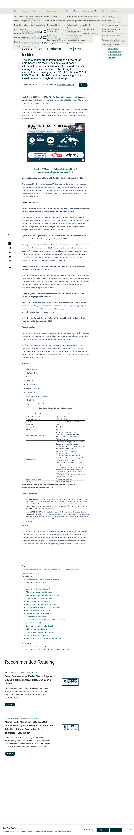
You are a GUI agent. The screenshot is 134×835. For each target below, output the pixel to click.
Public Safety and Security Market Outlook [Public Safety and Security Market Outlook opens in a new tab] (40, 598)
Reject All (102, 830)
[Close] (131, 830)
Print (109, 46)
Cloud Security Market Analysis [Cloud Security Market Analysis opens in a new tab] (36, 617)
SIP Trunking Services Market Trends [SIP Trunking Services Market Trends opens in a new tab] (38, 611)
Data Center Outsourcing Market (32, 569)
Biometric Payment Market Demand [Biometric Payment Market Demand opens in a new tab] (38, 623)
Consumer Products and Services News (21, 11)
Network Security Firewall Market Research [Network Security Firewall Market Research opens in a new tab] (40, 586)
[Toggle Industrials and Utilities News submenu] (100, 11)
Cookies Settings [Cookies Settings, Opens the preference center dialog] (89, 830)
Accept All (116, 830)
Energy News (37, 11)
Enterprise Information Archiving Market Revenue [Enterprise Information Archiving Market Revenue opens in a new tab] (43, 595)
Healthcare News (72, 11)
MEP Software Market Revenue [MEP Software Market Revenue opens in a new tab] (36, 629)
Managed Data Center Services (31, 573)
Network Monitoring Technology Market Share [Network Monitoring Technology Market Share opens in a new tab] (41, 604)
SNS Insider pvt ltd (65, 84)
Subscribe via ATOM (115, 55)
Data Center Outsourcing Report (52, 569)
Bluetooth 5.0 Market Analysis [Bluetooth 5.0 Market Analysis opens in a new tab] (36, 583)
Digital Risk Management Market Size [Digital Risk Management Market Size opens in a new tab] (39, 601)
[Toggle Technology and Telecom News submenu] (119, 11)
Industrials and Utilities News (90, 11)
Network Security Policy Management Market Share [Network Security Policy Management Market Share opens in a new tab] (43, 638)
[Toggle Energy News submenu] (45, 11)
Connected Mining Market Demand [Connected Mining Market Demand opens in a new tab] (38, 589)
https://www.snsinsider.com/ (118, 33)
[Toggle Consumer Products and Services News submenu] (31, 11)
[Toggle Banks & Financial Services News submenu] (64, 11)
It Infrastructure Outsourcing (72, 569)
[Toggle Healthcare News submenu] (80, 11)
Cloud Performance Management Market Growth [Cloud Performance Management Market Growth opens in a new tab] (42, 580)
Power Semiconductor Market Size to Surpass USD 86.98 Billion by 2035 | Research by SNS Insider (28, 680)
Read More (10, 704)
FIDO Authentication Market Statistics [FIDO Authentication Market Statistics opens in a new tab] (39, 592)
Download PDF (113, 49)
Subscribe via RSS (114, 52)
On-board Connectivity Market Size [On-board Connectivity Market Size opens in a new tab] (38, 635)
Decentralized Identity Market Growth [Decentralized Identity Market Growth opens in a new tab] (38, 614)
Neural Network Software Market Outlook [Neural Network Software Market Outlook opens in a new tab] (40, 632)
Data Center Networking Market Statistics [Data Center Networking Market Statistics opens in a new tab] (40, 626)
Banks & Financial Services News (54, 11)
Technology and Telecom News (109, 11)
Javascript (111, 58)
